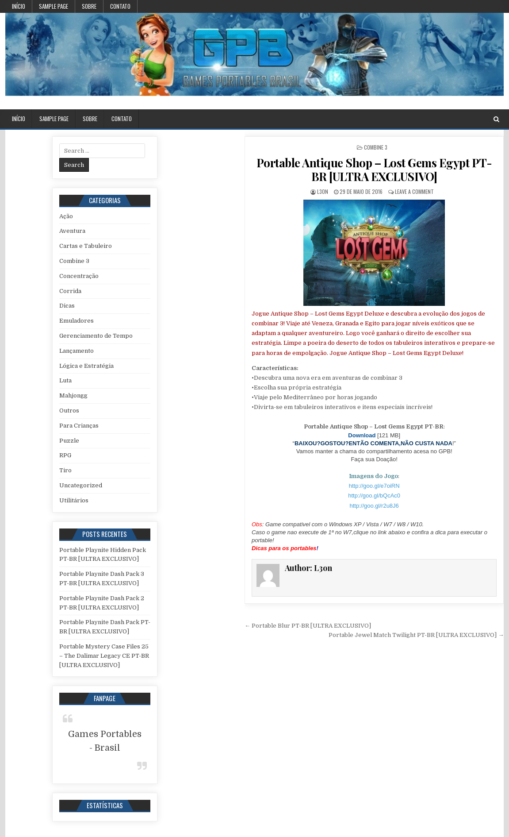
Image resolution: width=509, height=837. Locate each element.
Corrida (70, 291)
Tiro (65, 470)
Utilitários (73, 500)
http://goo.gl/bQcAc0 (374, 495)
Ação (66, 216)
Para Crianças (79, 425)
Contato (120, 6)
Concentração (79, 276)
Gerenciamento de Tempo (96, 335)
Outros (69, 410)
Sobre (89, 6)
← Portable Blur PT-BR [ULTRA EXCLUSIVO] (308, 625)
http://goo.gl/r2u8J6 (374, 505)
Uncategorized (80, 485)
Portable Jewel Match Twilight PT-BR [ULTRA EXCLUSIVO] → (416, 635)
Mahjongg (73, 395)
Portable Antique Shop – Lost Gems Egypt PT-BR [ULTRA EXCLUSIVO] (374, 169)
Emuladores (76, 320)
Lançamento (76, 350)
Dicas (67, 305)
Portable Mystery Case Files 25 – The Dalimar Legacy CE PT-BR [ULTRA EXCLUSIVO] (104, 655)
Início (18, 6)
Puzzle (69, 440)
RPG (65, 455)
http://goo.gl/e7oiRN (374, 485)
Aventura (72, 231)
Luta (65, 380)
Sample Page (53, 6)
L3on (322, 191)
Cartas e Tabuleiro (85, 246)
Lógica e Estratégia (86, 366)
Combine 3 (375, 147)
